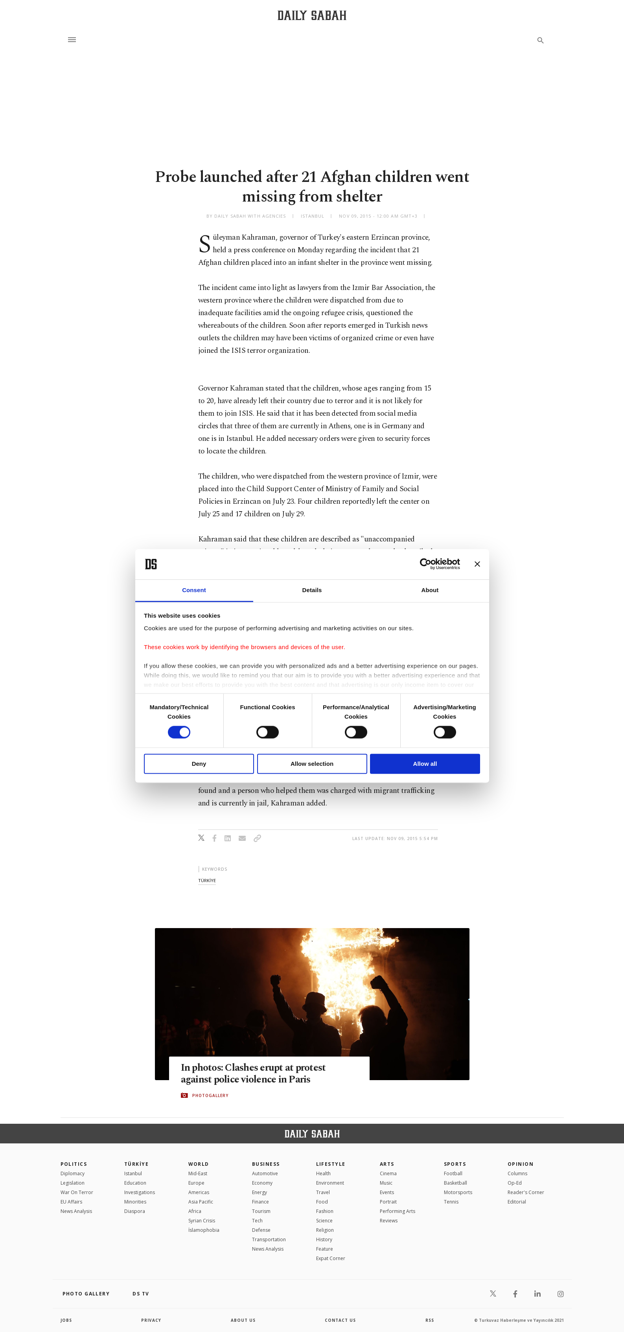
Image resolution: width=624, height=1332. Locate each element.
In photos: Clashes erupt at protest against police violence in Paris (253, 1073)
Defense (261, 1230)
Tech (257, 1220)
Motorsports (458, 1192)
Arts (387, 1164)
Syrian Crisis (201, 1220)
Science (324, 1220)
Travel (323, 1192)
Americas (198, 1192)
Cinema (388, 1173)
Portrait (388, 1201)
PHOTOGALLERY (210, 1095)
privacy (151, 1320)
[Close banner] (477, 564)
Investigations (139, 1192)
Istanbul (133, 1173)
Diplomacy (73, 1173)
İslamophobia (203, 1230)
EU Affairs (71, 1201)
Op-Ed (515, 1183)
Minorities (135, 1201)
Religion (325, 1230)
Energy (259, 1192)
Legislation (73, 1183)
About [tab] (430, 590)
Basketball (455, 1183)
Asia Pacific (200, 1201)
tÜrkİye (207, 880)
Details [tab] (312, 590)
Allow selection (312, 763)
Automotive (265, 1173)
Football (453, 1173)
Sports (455, 1164)
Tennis (451, 1201)
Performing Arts (397, 1211)
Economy (262, 1183)
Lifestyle (331, 1164)
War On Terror (77, 1192)
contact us (340, 1320)
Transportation (269, 1239)
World (198, 1164)
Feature (324, 1249)
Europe (196, 1183)
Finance (260, 1201)
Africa (194, 1211)
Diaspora (134, 1211)
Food (322, 1201)
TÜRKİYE (136, 1164)
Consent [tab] (194, 590)
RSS (429, 1320)
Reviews (389, 1220)
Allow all (425, 763)
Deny (199, 763)
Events (387, 1192)
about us (243, 1320)
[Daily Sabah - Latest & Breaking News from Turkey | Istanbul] (312, 15)
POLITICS (74, 1164)
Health (323, 1173)
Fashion (324, 1211)
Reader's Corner (526, 1192)
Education (135, 1183)
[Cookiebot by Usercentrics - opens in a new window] (425, 564)
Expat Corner (330, 1258)
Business (266, 1164)
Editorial (517, 1201)
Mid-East (197, 1173)
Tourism (261, 1211)
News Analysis (76, 1211)
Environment (330, 1183)
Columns (517, 1173)
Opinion (521, 1164)
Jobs (66, 1320)
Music (386, 1183)
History (324, 1239)
